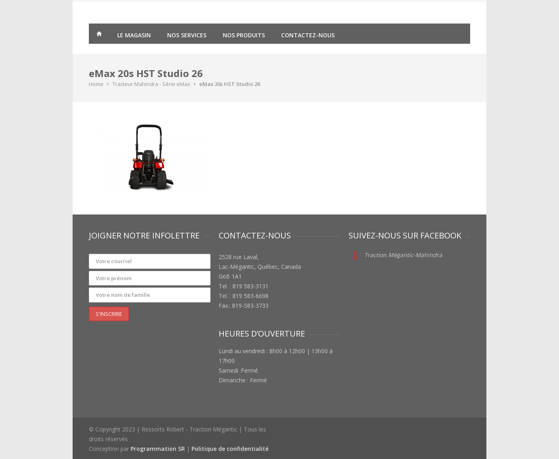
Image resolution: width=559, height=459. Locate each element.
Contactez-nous (308, 35)
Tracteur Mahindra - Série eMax (151, 84)
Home (96, 84)
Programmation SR (158, 449)
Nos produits (244, 35)
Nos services (186, 35)
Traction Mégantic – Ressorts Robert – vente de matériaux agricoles (99, 35)
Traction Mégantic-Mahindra (403, 255)
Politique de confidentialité (230, 449)
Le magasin (134, 35)
